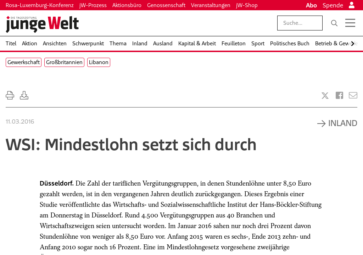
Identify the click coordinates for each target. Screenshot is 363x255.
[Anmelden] (351, 5)
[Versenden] (353, 95)
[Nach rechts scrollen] (352, 43)
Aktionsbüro (126, 5)
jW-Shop (247, 5)
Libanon (98, 62)
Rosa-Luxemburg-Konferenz (40, 5)
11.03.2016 (20, 121)
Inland (342, 123)
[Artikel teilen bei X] (325, 96)
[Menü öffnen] (350, 23)
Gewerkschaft (23, 62)
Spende (333, 5)
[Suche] (334, 23)
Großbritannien (64, 62)
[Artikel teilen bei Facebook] (339, 95)
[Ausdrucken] (10, 95)
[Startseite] (42, 24)
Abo (311, 5)
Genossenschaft (166, 5)
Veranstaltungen (210, 5)
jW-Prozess (93, 5)
